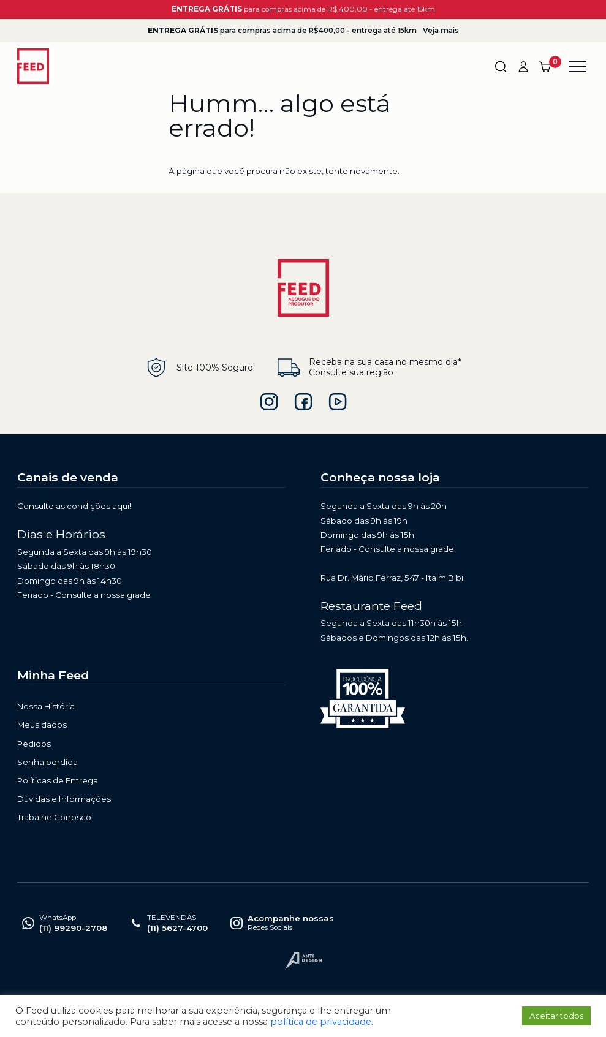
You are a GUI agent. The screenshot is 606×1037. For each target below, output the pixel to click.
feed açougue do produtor (338, 402)
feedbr (303, 402)
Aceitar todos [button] (556, 1015)
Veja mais (441, 30)
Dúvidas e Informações (64, 799)
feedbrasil (269, 402)
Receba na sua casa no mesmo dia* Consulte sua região (369, 367)
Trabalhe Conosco (54, 817)
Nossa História (46, 706)
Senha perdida (47, 762)
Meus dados (42, 725)
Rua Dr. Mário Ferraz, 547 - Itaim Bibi (391, 578)
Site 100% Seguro (199, 367)
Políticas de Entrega (57, 780)
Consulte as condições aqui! (74, 506)
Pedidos (34, 744)
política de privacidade (320, 1021)
